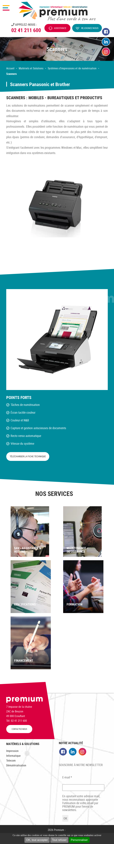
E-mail (67, 777)
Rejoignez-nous (89, 28)
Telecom (11, 760)
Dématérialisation (16, 765)
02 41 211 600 (26, 30)
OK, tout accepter (37, 839)
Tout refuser (59, 839)
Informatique (13, 756)
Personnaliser (79, 839)
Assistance (60, 28)
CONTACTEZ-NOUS (19, 729)
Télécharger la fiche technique (28, 456)
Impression (12, 751)
